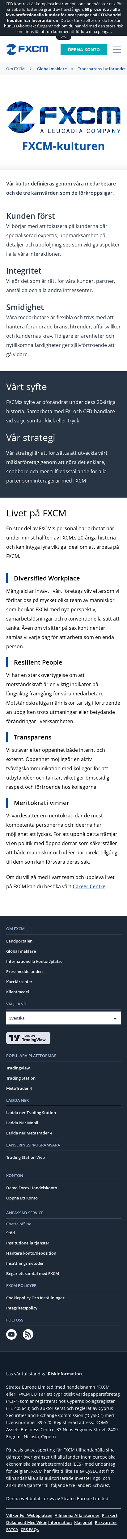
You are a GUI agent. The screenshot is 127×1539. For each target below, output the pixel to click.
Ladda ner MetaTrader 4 (29, 1133)
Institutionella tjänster (27, 1243)
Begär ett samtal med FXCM (32, 1273)
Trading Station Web (25, 1157)
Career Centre (89, 886)
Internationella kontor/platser (35, 961)
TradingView (18, 1068)
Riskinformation (65, 1374)
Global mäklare (52, 68)
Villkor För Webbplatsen (29, 1515)
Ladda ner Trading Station (31, 1112)
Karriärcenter (19, 981)
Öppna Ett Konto (22, 1198)
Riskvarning (106, 1522)
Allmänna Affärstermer (77, 1515)
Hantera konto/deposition (31, 1253)
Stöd (10, 1233)
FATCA (12, 1529)
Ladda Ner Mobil (22, 1123)
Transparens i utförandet (102, 68)
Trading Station (21, 1078)
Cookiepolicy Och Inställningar (35, 1298)
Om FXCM (15, 68)
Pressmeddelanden (24, 971)
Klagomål (83, 1522)
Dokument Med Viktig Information (39, 1522)
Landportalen (19, 941)
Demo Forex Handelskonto (31, 1188)
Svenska (17, 1018)
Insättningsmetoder (25, 1263)
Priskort (109, 1515)
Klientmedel (17, 992)
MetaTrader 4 (19, 1088)
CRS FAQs (30, 1529)
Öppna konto (84, 49)
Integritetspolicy (21, 1308)
